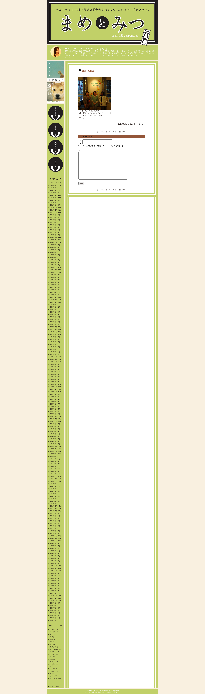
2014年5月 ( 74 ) (55, 434)
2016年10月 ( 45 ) (55, 362)
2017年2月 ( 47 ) (55, 352)
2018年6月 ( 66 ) (55, 312)
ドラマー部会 (54, 654)
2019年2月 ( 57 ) (55, 292)
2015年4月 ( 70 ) (55, 406)
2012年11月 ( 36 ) (55, 478)
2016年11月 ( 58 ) (55, 359)
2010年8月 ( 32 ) (55, 546)
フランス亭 (53, 676)
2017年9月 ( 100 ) (55, 334)
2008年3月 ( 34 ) (55, 618)
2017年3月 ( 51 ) (55, 349)
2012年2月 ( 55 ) (55, 501)
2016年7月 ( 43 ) (55, 369)
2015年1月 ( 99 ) (55, 414)
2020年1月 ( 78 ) (55, 265)
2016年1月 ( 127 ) (55, 384)
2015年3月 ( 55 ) (55, 409)
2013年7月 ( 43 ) (55, 459)
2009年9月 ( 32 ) (55, 573)
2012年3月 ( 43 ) (55, 498)
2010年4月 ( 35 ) (55, 556)
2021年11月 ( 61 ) (55, 210)
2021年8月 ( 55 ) (55, 217)
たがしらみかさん (55, 649)
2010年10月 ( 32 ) (55, 541)
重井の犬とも (54, 673)
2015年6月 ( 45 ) (55, 401)
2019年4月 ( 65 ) (55, 287)
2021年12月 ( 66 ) (55, 207)
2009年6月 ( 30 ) (55, 580)
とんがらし (53, 644)
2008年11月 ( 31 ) (55, 598)
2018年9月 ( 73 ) (55, 304)
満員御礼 (52, 659)
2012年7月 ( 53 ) (55, 488)
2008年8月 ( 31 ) (55, 605)
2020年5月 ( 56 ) (55, 255)
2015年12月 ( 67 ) (55, 386)
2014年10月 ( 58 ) (55, 421)
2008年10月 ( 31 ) (55, 600)
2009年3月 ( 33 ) (55, 588)
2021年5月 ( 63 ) (55, 225)
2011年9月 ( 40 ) (55, 513)
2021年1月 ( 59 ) (55, 235)
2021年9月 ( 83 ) (55, 215)
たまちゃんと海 (54, 651)
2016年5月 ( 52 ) (55, 374)
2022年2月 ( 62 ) (55, 202)
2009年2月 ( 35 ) (55, 590)
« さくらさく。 (100, 132)
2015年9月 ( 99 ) (55, 394)
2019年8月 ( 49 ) (55, 277)
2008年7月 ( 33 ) (55, 608)
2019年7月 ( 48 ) (55, 279)
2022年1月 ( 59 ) (55, 205)
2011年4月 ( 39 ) (55, 526)
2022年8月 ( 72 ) (55, 187)
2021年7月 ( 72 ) (55, 220)
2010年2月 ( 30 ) (55, 561)
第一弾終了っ (54, 656)
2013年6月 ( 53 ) (55, 461)
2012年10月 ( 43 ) (55, 481)
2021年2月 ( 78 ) (55, 232)
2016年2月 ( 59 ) (55, 381)
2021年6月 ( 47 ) (55, 222)
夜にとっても (54, 647)
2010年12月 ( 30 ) (55, 536)
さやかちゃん (54, 668)
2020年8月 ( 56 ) (55, 247)
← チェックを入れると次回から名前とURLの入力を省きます (100, 146)
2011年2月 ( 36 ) (55, 531)
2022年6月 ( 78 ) (55, 192)
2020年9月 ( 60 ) (55, 245)
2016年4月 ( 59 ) (55, 376)
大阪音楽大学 (54, 629)
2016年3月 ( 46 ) (55, 379)
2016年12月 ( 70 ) (55, 357)
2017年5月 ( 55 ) (55, 344)
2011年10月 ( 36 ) (55, 511)
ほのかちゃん (54, 671)
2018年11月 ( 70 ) (55, 299)
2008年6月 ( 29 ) (55, 610)
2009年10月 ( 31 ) (55, 570)
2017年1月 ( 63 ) (55, 354)
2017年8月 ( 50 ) (55, 337)
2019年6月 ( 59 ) (55, 282)
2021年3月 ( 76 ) (55, 230)
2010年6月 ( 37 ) (55, 551)
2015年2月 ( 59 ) (55, 411)
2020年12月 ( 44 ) (55, 237)
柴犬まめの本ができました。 (55, 92)
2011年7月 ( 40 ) (55, 518)
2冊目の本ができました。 (55, 71)
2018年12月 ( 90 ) (55, 297)
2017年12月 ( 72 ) (55, 327)
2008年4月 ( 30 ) (55, 615)
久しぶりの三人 (54, 632)
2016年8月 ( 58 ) (55, 366)
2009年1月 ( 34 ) (55, 593)
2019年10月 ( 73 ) (55, 272)
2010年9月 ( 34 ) (55, 543)
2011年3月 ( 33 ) (55, 528)
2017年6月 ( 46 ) (55, 342)
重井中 (52, 642)
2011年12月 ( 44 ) (55, 506)
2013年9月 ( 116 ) (55, 454)
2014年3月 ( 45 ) (55, 439)
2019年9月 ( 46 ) (55, 274)
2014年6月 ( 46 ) (55, 431)
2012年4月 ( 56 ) (55, 496)
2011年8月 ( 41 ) (55, 516)
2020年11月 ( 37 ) (55, 240)
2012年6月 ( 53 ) (55, 491)
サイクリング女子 (55, 678)
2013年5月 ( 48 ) (55, 463)
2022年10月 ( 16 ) (55, 182)
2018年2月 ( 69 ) (55, 322)
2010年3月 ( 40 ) (55, 558)
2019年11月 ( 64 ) (55, 269)
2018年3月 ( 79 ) (55, 319)
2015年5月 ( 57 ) (55, 404)
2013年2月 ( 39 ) (55, 471)
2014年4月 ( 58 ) (55, 436)
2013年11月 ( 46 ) (55, 449)
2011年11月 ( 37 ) (55, 508)
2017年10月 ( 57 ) (55, 332)
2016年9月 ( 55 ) (55, 364)
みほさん (52, 637)
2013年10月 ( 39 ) (55, 451)
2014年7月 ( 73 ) (55, 429)
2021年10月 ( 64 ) (55, 212)
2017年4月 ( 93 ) (55, 347)
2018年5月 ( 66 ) (55, 314)
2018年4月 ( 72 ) (55, 317)
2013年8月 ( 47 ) (55, 456)
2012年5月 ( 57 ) (55, 493)
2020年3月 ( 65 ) (55, 260)
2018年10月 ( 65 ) (55, 302)
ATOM (56, 687)
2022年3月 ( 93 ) (55, 200)
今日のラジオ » (123, 132)
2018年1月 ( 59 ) (55, 324)
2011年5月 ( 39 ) (55, 523)
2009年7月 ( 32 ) (55, 578)
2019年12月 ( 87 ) (55, 267)
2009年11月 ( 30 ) (55, 568)
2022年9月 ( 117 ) (55, 185)
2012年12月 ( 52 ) (55, 476)
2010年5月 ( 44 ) (55, 553)
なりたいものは (54, 661)
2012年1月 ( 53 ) (55, 503)
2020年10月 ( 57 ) (55, 242)
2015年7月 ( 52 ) (55, 399)
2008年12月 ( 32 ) (55, 595)
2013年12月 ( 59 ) (55, 446)
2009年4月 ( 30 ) (55, 585)
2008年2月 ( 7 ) (54, 620)
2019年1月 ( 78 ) (55, 294)
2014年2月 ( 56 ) (55, 441)
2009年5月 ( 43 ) (55, 583)
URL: (80, 143)
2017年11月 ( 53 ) (55, 329)
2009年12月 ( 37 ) (55, 565)
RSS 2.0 (51, 687)
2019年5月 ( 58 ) (55, 284)
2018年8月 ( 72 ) (55, 307)
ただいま (52, 634)
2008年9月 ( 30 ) (55, 603)
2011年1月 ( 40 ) (55, 533)
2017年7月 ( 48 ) (55, 339)
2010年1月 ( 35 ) (55, 563)
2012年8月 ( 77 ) (55, 486)
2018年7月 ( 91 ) (55, 309)
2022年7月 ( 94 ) (55, 190)
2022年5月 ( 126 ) (55, 195)
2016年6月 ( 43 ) (55, 371)
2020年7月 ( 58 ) (55, 250)
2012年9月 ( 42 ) (55, 483)
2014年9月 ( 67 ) (55, 424)
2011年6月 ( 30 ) (55, 521)
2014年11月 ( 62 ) (55, 419)
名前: (80, 141)
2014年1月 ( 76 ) (55, 444)
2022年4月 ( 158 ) (55, 197)
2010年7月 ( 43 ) (55, 548)
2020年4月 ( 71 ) (55, 257)
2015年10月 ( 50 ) (55, 391)
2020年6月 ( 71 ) (55, 252)
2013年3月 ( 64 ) (55, 468)
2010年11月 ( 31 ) (55, 538)
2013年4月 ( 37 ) (55, 466)
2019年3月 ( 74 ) (55, 289)
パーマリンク (140, 124)
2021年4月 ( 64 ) (55, 227)
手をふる (52, 639)
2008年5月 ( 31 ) (55, 613)
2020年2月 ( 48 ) (55, 262)
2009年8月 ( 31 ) (55, 575)
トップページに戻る (112, 132)
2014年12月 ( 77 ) (55, 416)
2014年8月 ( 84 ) (55, 426)
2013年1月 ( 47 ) (55, 473)
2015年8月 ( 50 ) (55, 396)
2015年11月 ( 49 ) (55, 389)
